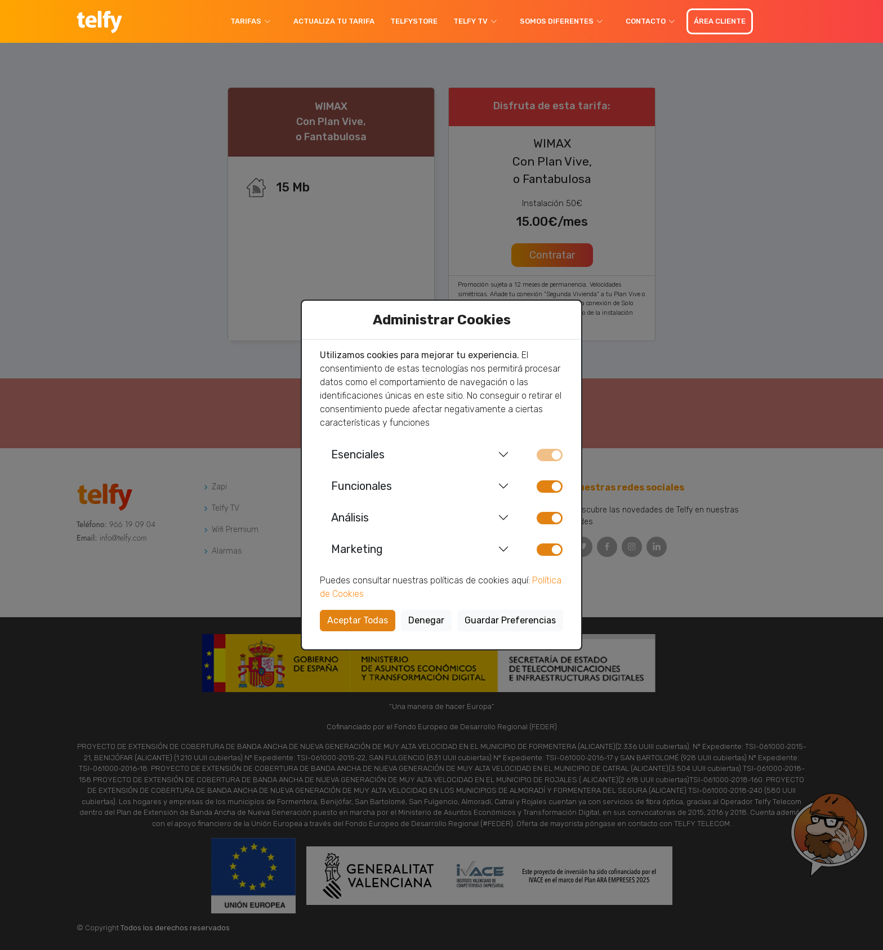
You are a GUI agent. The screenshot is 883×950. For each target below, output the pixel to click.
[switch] (549, 486)
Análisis (350, 517)
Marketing (357, 549)
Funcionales (361, 486)
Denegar (426, 620)
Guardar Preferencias (510, 620)
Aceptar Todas (357, 620)
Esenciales (358, 454)
